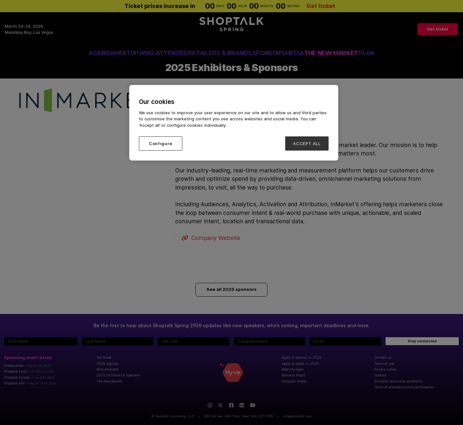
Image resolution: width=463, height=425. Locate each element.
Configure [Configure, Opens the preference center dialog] (160, 143)
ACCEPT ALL (307, 143)
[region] (233, 123)
